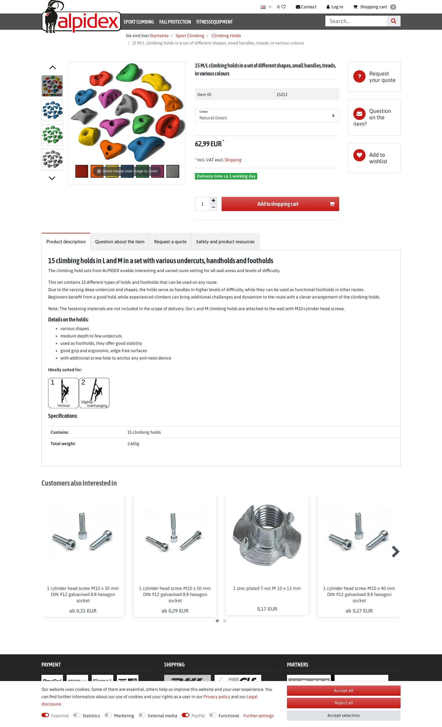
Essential (60, 715)
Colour (204, 111)
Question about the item (120, 241)
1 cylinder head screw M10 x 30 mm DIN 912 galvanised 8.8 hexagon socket (83, 594)
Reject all (344, 702)
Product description (66, 241)
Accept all (343, 690)
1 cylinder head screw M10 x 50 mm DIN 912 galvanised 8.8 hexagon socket (175, 594)
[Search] (394, 21)
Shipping (233, 159)
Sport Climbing (139, 22)
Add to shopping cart (296, 204)
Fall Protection (175, 22)
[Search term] (356, 21)
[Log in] (335, 6)
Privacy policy (217, 696)
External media (162, 715)
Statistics (91, 715)
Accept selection (344, 715)
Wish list (374, 158)
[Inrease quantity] (213, 200)
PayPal (198, 715)
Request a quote (170, 241)
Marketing (124, 715)
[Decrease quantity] (213, 207)
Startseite (159, 35)
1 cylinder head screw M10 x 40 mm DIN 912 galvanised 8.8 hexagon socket (359, 594)
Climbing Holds (226, 35)
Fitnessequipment (214, 22)
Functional (229, 715)
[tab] (374, 76)
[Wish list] (281, 6)
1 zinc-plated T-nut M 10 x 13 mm (267, 588)
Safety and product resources (225, 241)
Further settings (258, 715)
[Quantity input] (202, 204)
